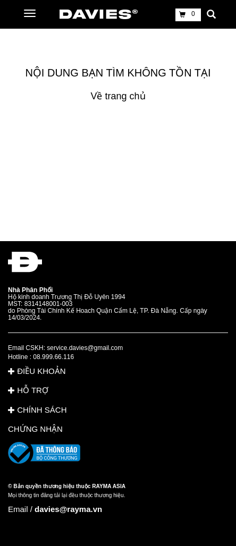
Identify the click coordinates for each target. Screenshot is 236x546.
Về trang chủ (117, 96)
